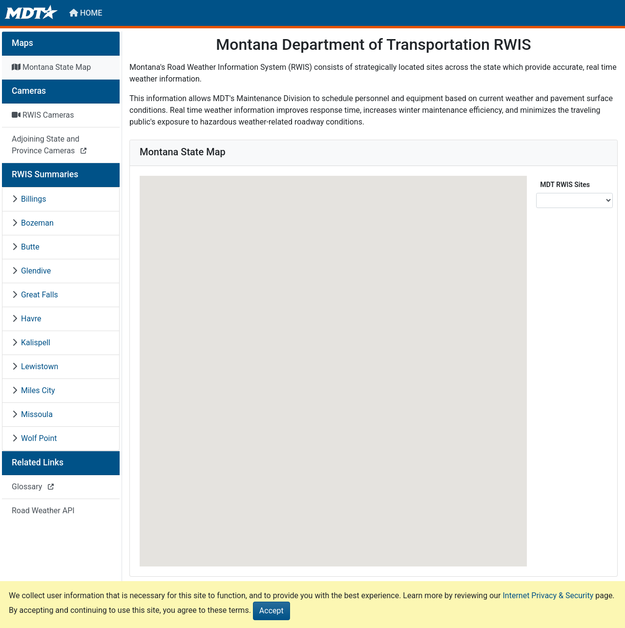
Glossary (33, 486)
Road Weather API (43, 510)
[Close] (271, 611)
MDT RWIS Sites (565, 184)
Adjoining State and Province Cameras (49, 144)
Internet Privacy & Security (548, 595)
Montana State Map (51, 67)
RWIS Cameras (43, 115)
